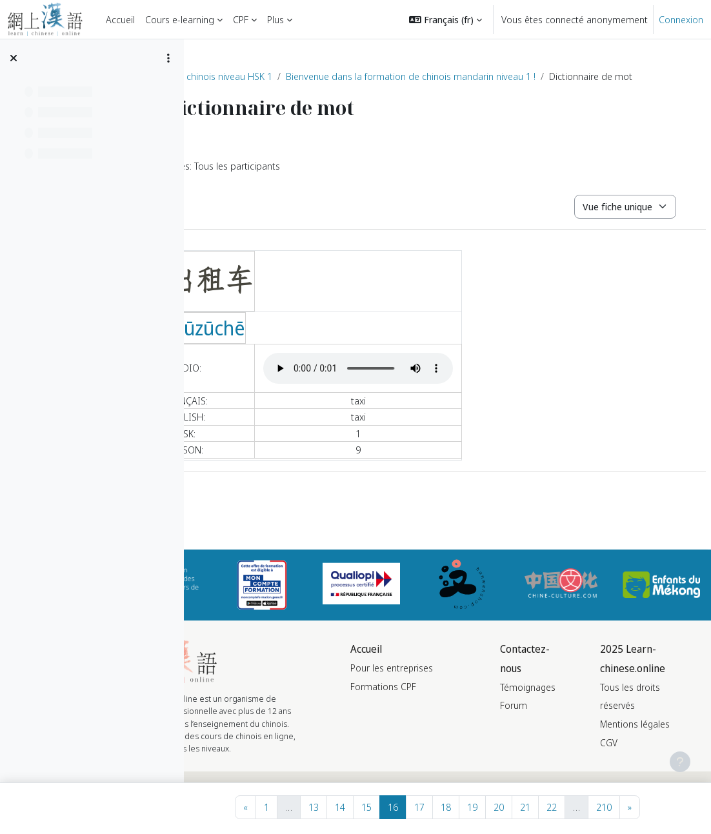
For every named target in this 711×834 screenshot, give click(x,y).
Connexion (681, 19)
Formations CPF (438, 719)
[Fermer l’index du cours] (13, 58)
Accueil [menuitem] (120, 19)
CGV (629, 757)
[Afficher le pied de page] (680, 761)
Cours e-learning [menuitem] (179, 19)
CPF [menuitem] (240, 19)
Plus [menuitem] (275, 19)
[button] (445, 19)
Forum (547, 720)
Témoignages (562, 701)
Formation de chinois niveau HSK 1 (281, 76)
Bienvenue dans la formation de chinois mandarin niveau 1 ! (492, 76)
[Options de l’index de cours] (168, 58)
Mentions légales (655, 739)
